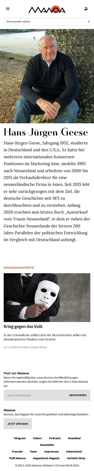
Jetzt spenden (17, 424)
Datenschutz (74, 451)
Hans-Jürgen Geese (35, 347)
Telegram (20, 438)
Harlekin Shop (76, 458)
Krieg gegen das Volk (23, 326)
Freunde (17, 451)
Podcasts (55, 438)
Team (33, 451)
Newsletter (47, 444)
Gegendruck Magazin (46, 458)
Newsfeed (74, 438)
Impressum (51, 451)
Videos (37, 438)
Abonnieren (78, 395)
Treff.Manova (17, 458)
